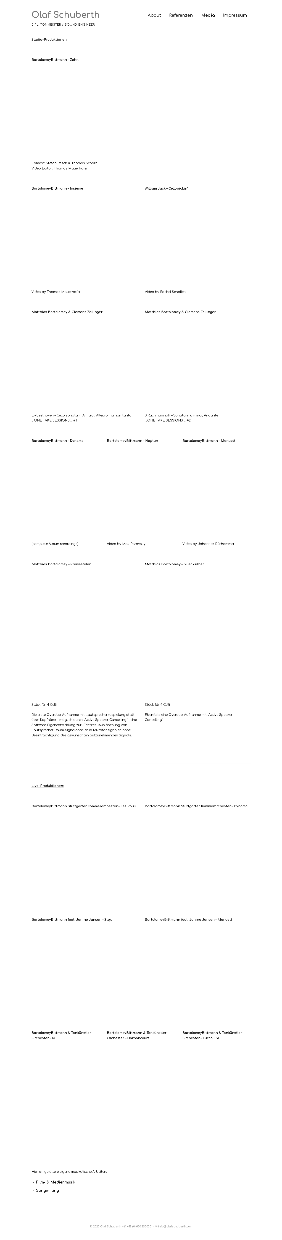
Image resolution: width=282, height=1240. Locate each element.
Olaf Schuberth (66, 15)
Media (208, 15)
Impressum (235, 15)
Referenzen (181, 15)
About (154, 15)
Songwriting (47, 1191)
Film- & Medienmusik (55, 1182)
